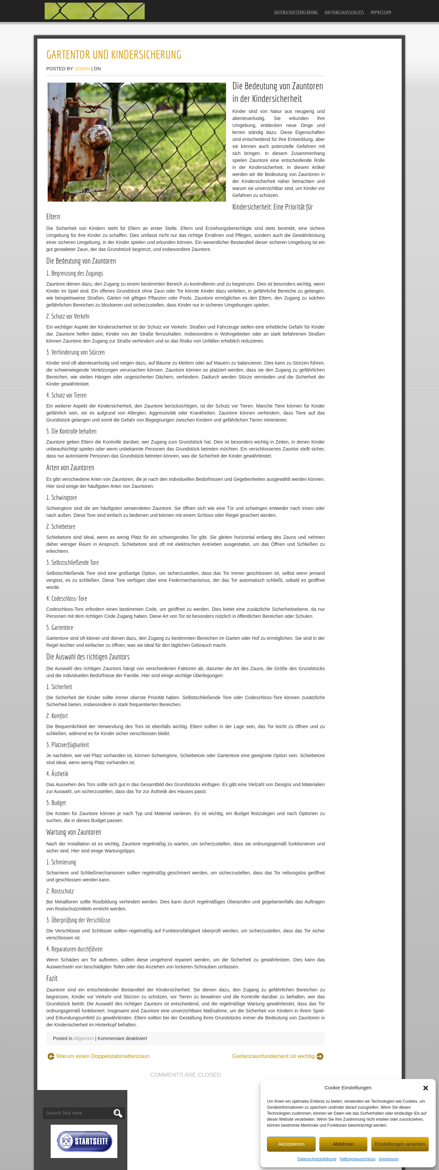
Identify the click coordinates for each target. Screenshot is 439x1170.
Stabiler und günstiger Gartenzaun (346, 223)
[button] (425, 1087)
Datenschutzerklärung (316, 1158)
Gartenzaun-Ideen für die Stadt (343, 168)
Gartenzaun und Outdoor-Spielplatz (348, 140)
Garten (318, 329)
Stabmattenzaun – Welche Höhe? (346, 268)
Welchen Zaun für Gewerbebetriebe (348, 178)
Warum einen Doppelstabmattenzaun (114, 1116)
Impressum (388, 1158)
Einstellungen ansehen (400, 1143)
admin (94, 70)
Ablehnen (343, 1143)
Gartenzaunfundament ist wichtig (240, 1116)
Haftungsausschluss (357, 1158)
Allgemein (95, 1098)
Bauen (318, 319)
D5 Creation (245, 1163)
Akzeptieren (291, 1143)
